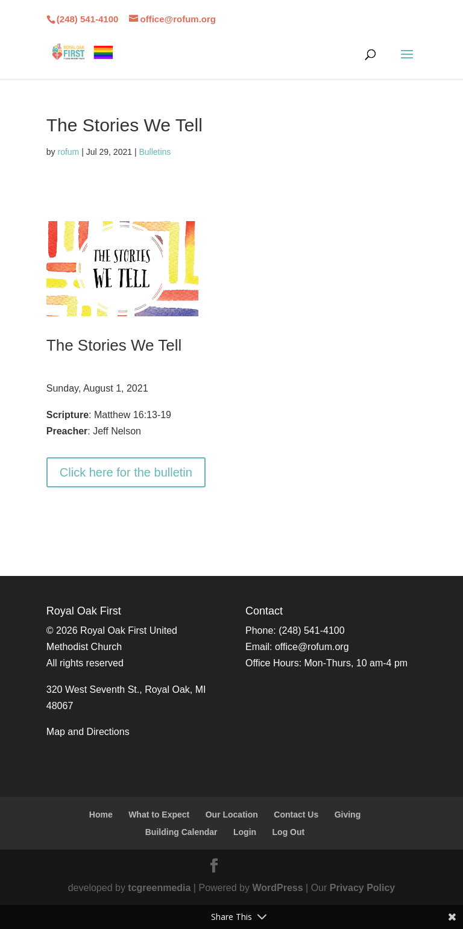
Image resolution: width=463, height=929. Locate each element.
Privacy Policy (362, 888)
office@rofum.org (312, 647)
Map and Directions (88, 732)
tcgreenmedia (159, 888)
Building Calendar (181, 832)
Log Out (288, 832)
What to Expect (158, 814)
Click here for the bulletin (126, 472)
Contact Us (296, 814)
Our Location (232, 814)
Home (101, 814)
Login (244, 832)
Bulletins (155, 152)
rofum (68, 152)
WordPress (277, 888)
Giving (348, 814)
